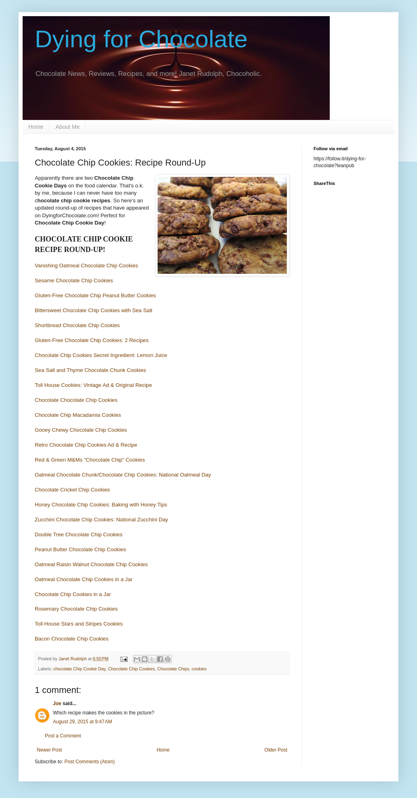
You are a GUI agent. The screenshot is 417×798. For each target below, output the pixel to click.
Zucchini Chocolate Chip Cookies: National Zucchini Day (101, 520)
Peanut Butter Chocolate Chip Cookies (80, 549)
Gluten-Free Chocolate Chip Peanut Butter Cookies (95, 295)
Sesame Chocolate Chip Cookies (74, 280)
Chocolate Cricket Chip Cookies (72, 490)
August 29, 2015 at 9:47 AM (82, 721)
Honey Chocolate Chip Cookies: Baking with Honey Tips (101, 505)
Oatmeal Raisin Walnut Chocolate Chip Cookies (91, 564)
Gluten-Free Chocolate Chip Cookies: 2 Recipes (91, 340)
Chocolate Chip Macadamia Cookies (78, 415)
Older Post (275, 750)
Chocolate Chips (173, 668)
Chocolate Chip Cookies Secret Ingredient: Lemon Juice (101, 355)
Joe (57, 703)
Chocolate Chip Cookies (131, 668)
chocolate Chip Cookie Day (79, 668)
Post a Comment (63, 736)
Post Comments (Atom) (89, 761)
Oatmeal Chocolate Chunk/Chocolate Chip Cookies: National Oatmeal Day (123, 475)
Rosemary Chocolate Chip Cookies (76, 609)
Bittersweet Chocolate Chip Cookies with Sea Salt (93, 310)
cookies (199, 668)
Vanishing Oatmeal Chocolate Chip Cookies (86, 265)
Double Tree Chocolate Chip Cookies (78, 534)
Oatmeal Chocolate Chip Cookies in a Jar (84, 579)
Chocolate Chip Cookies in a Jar (73, 594)
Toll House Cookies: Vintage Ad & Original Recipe (93, 385)
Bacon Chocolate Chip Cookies (72, 639)
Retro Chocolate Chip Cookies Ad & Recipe (86, 445)
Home (35, 127)
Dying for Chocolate (141, 38)
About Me (67, 127)
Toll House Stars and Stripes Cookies (79, 624)
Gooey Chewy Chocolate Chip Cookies (81, 430)
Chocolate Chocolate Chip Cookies (76, 400)
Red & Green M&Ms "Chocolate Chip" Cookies (90, 460)
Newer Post (49, 750)
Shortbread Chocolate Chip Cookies (77, 325)
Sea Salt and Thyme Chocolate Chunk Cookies (90, 370)
